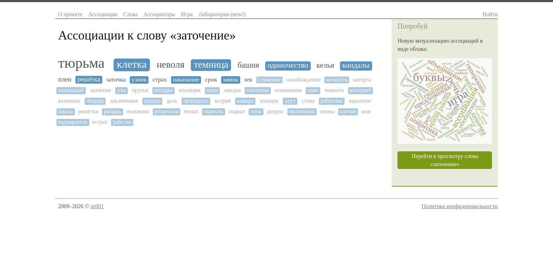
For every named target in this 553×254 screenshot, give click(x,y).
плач (313, 90)
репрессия (166, 111)
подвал (237, 111)
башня (248, 65)
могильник (302, 111)
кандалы (356, 65)
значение (100, 90)
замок (230, 79)
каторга (362, 80)
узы (121, 90)
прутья (140, 90)
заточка (116, 79)
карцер (152, 101)
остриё (222, 101)
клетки (348, 111)
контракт (360, 90)
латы (256, 111)
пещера (95, 101)
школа (65, 111)
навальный (71, 90)
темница (211, 64)
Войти (490, 14)
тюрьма (81, 63)
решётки (88, 111)
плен (64, 79)
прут (290, 101)
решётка (88, 79)
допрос (275, 111)
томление (258, 90)
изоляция (190, 90)
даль (171, 101)
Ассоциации (102, 14)
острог (100, 122)
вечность (337, 80)
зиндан (232, 90)
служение (269, 80)
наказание (186, 79)
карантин (360, 101)
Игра (187, 14)
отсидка (163, 90)
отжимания (288, 90)
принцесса (195, 101)
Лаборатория (221, 14)
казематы (69, 101)
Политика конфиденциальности (460, 206)
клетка (131, 64)
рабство (122, 122)
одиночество (287, 65)
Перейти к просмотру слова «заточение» (445, 160)
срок (211, 79)
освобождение (303, 80)
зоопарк (269, 101)
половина (138, 111)
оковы (327, 111)
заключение (124, 101)
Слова (130, 14)
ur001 (97, 206)
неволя (170, 64)
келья (325, 65)
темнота (334, 90)
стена (308, 101)
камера (245, 101)
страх (159, 79)
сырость (214, 111)
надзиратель (72, 122)
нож (366, 111)
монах (191, 111)
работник (332, 101)
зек (248, 79)
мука (212, 90)
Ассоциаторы (159, 14)
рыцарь (112, 111)
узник (139, 79)
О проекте (70, 14)
